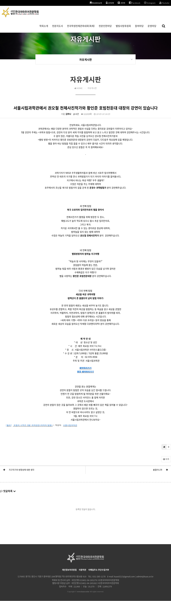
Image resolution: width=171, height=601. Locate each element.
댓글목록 (8, 491)
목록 (166, 459)
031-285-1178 (99, 576)
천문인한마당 (105, 28)
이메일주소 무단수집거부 (98, 570)
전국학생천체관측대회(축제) (81, 28)
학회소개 (43, 28)
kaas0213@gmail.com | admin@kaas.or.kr (133, 576)
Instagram (149, 2)
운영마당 (152, 28)
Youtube (164, 2)
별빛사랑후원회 (123, 28)
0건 (76, 114)
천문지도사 (57, 28)
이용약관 (82, 570)
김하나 (68, 114)
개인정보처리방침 (69, 570)
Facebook (134, 2)
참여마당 (139, 28)
